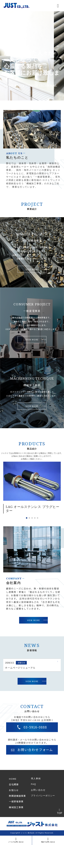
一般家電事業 (16, 801)
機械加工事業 (16, 807)
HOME (12, 778)
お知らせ (14, 790)
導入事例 (36, 778)
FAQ (33, 784)
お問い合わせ (38, 790)
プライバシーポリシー (43, 795)
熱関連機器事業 (17, 795)
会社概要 (14, 784)
